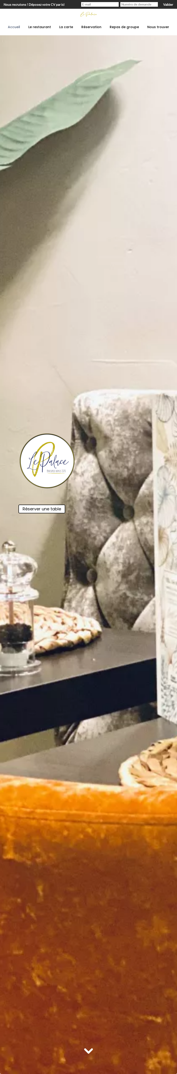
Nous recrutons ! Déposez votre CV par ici (34, 4)
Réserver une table (42, 509)
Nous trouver (158, 27)
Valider (168, 4)
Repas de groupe (124, 27)
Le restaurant (39, 27)
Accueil (14, 27)
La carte (66, 27)
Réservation (91, 27)
